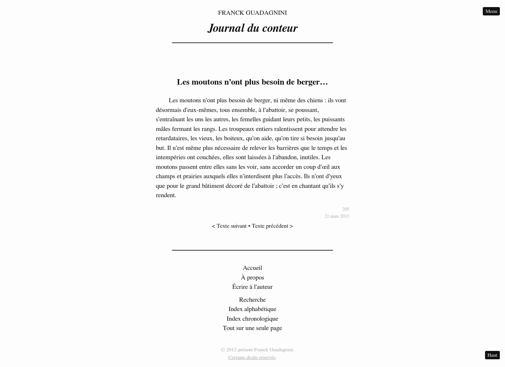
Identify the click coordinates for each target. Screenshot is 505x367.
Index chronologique (252, 319)
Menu (491, 11)
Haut (492, 355)
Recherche (252, 300)
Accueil (252, 268)
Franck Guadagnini (252, 13)
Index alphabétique (253, 309)
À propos (252, 277)
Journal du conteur (252, 28)
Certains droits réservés (252, 357)
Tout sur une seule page (252, 328)
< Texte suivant (229, 226)
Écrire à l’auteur (252, 287)
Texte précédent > (272, 226)
